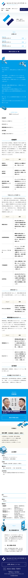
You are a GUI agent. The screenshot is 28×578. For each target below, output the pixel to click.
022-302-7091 (12, 569)
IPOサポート (5, 124)
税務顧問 (4, 118)
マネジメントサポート (7, 121)
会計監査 (4, 130)
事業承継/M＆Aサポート (7, 127)
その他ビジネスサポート (7, 133)
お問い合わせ (22, 9)
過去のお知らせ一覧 (14, 51)
